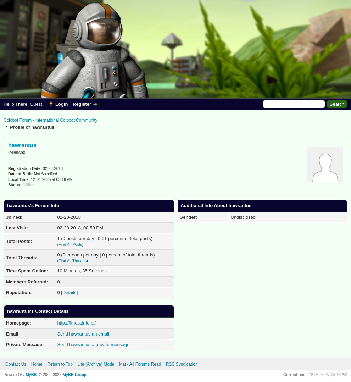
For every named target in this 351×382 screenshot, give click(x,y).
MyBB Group (74, 374)
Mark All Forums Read (140, 364)
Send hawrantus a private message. (93, 344)
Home (37, 364)
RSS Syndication (182, 364)
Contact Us (15, 364)
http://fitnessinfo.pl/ (76, 323)
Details (69, 292)
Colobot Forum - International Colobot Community (51, 120)
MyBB (31, 374)
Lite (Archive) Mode (95, 364)
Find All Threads (72, 261)
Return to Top (60, 364)
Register (82, 104)
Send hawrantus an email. (83, 334)
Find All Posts (70, 244)
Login (61, 104)
